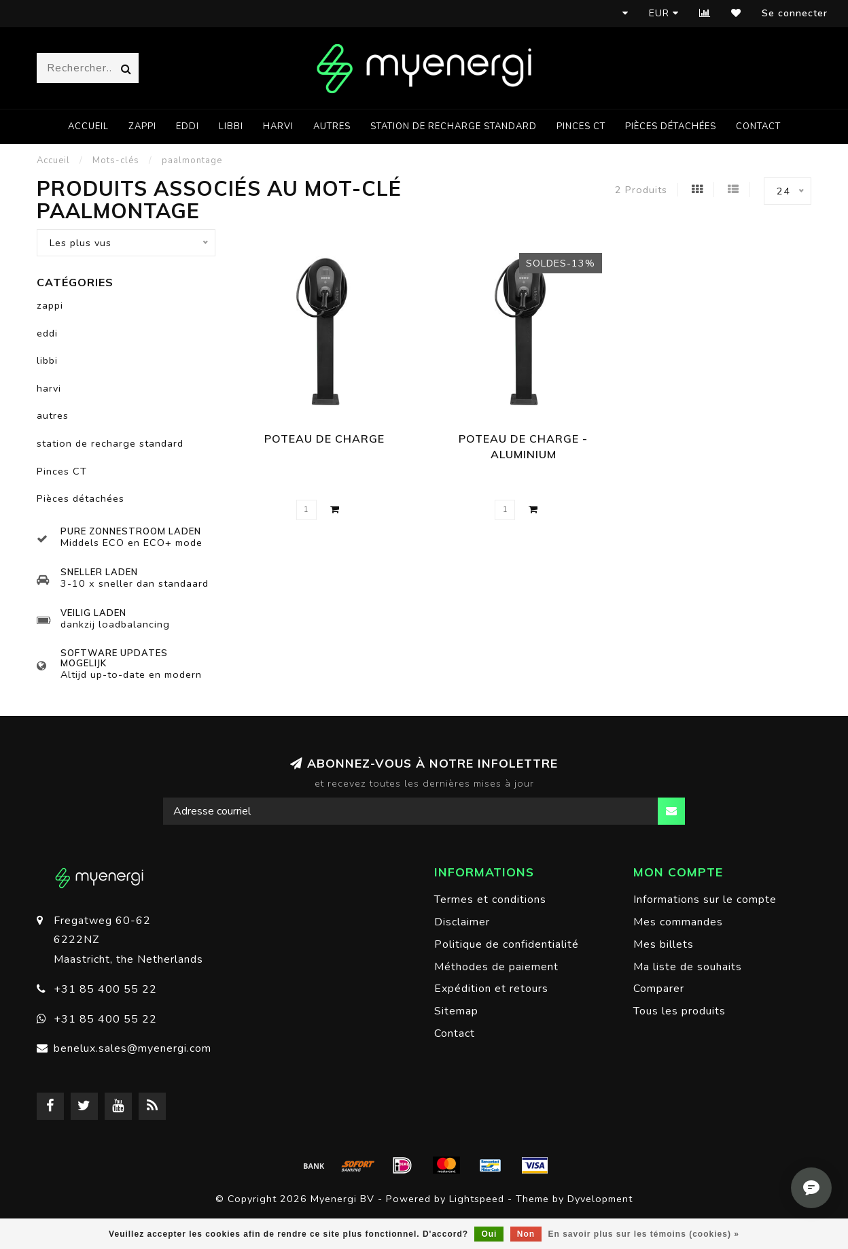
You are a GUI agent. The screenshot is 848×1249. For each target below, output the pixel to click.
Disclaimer (462, 921)
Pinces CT (580, 126)
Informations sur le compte (705, 899)
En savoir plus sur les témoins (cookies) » (643, 1234)
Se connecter (795, 13)
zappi (142, 126)
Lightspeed (476, 1198)
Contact (758, 126)
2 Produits (641, 189)
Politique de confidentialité (506, 944)
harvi (278, 126)
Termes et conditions (490, 899)
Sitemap (456, 1011)
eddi (187, 126)
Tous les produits (679, 1011)
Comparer (658, 988)
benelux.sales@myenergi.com (132, 1048)
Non (526, 1234)
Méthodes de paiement (496, 966)
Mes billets (663, 944)
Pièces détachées (670, 126)
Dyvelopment (600, 1198)
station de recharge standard (453, 126)
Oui (489, 1234)
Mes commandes (678, 921)
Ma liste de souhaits (687, 966)
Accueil (88, 126)
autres (332, 126)
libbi (231, 126)
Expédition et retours (491, 988)
